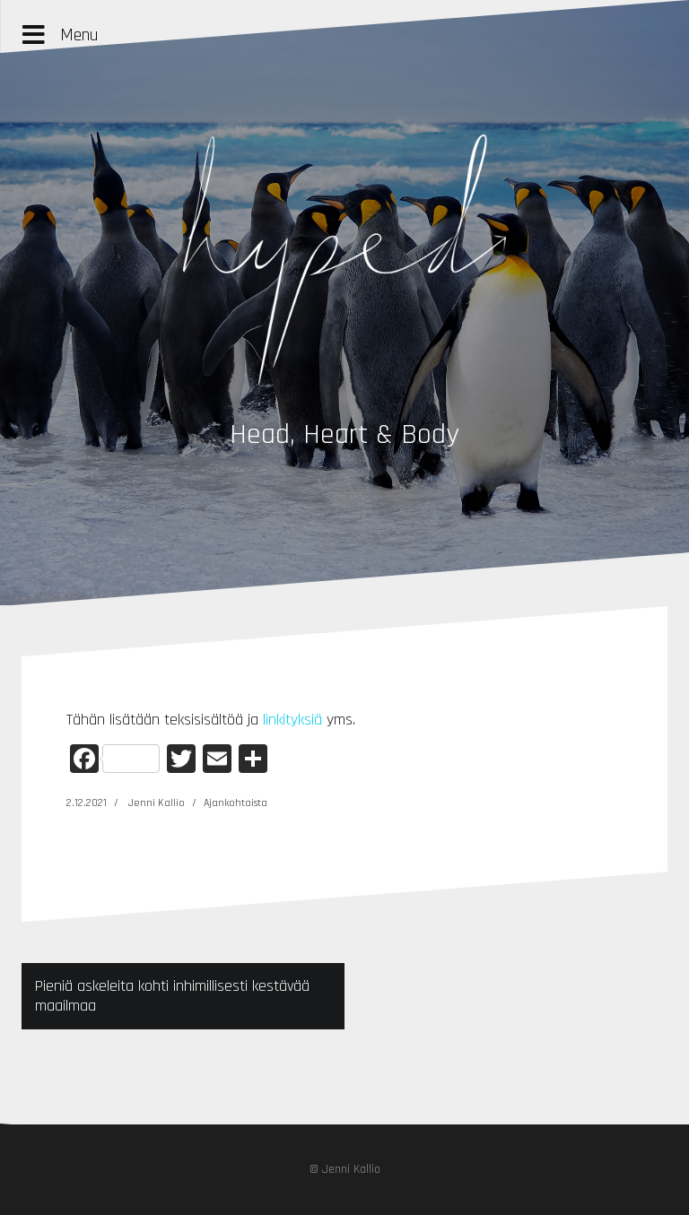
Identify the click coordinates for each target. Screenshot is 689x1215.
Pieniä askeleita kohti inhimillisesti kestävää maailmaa (172, 996)
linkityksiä (292, 719)
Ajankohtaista (235, 803)
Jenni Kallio (156, 803)
